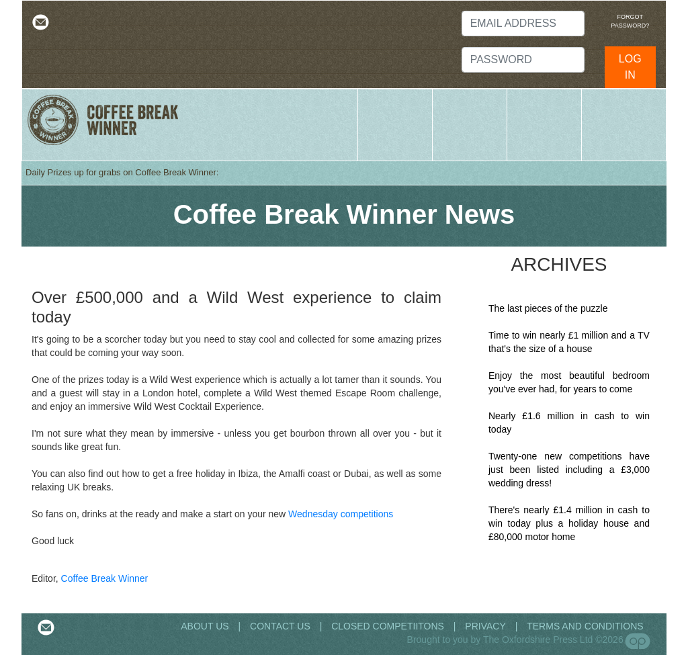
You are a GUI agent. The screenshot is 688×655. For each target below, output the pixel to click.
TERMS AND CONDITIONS (585, 626)
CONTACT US (280, 626)
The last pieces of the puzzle (547, 308)
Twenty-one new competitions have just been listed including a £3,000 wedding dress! (569, 469)
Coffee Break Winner (104, 578)
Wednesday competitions (340, 514)
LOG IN (630, 67)
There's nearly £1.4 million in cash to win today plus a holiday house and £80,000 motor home (569, 523)
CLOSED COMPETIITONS (387, 626)
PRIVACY (485, 626)
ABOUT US (206, 626)
